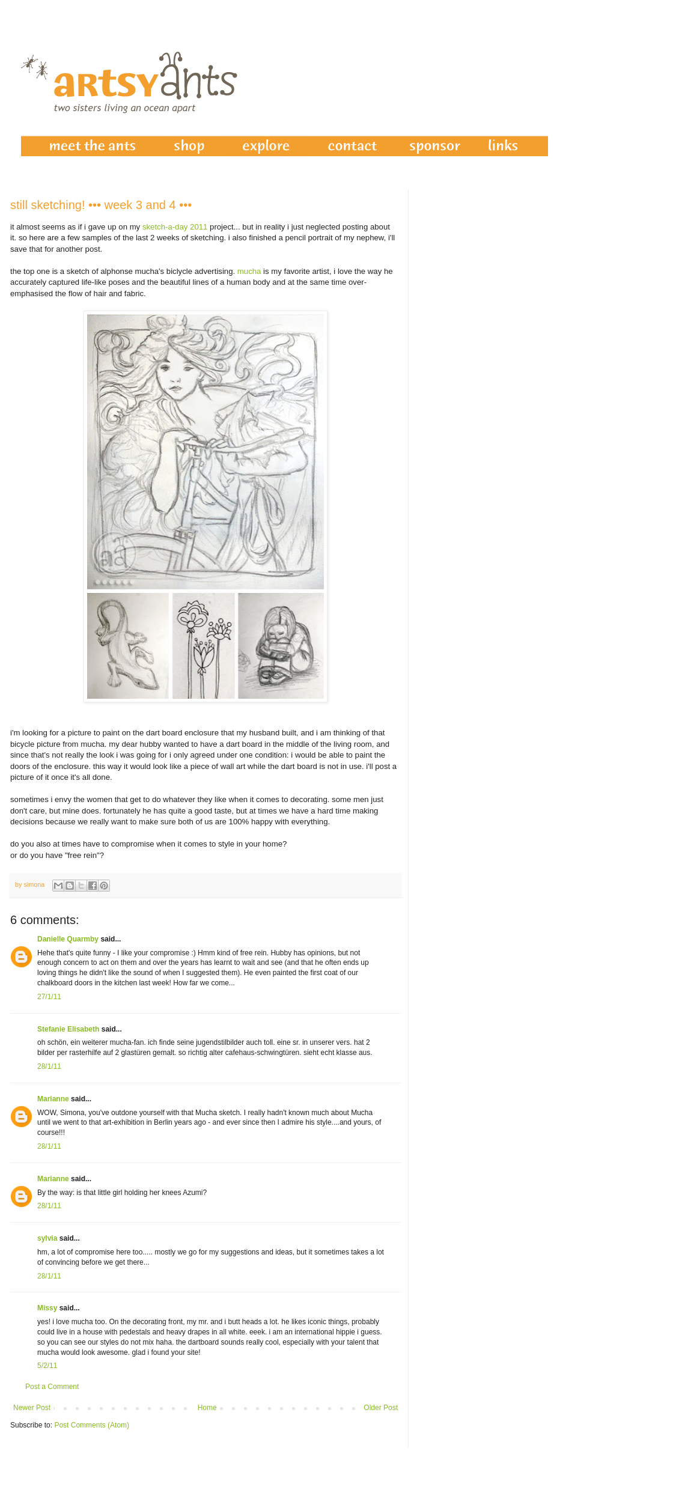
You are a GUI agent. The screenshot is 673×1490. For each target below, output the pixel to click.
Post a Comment (52, 1386)
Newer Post (31, 1407)
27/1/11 (49, 997)
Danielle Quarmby (68, 939)
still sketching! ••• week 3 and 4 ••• (101, 204)
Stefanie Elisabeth (68, 1029)
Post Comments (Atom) (91, 1425)
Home (207, 1407)
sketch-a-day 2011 (175, 226)
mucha (249, 271)
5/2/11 (47, 1365)
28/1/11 (49, 1066)
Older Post (381, 1407)
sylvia (47, 1238)
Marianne (53, 1099)
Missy (47, 1308)
